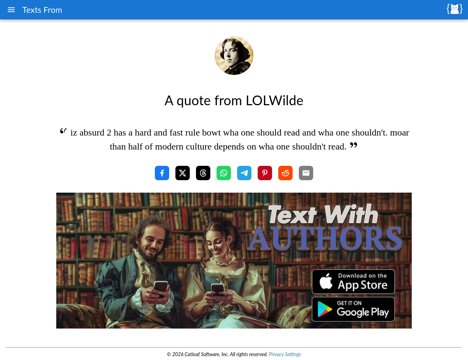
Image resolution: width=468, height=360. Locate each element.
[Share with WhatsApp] (224, 173)
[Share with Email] (306, 173)
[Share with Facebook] (162, 173)
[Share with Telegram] (244, 173)
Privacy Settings (285, 354)
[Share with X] (182, 173)
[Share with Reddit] (285, 173)
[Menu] (11, 9)
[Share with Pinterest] (265, 173)
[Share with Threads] (203, 173)
